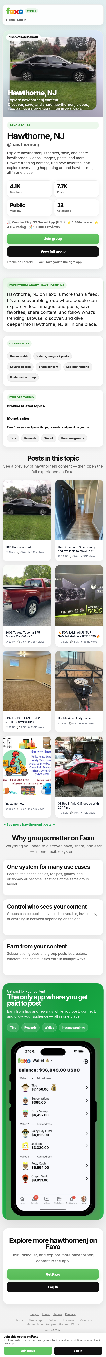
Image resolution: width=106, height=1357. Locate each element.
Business (68, 1320)
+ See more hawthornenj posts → (29, 824)
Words (75, 1324)
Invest (46, 1314)
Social (19, 1320)
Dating (53, 1320)
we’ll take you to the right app (60, 262)
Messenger (36, 1320)
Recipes (51, 1324)
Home (10, 20)
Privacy (70, 1314)
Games (63, 1324)
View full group (52, 251)
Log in (21, 20)
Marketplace (34, 1324)
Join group (53, 239)
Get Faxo (53, 1274)
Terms (57, 1314)
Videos (84, 1320)
